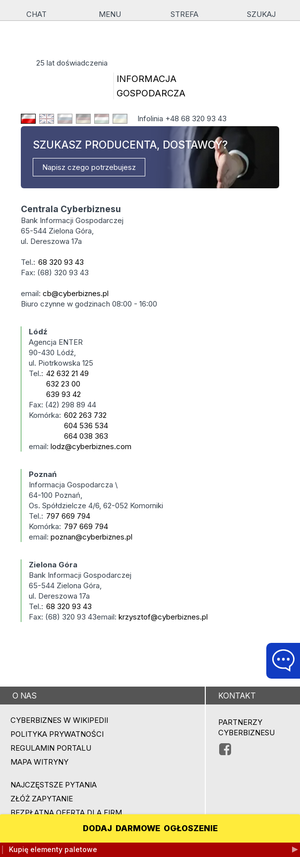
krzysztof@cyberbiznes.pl (163, 617)
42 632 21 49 (67, 373)
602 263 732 (85, 415)
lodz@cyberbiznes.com (91, 446)
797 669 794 (68, 516)
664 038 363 (86, 436)
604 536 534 (86, 425)
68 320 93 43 (61, 262)
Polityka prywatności (57, 734)
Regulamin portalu (50, 748)
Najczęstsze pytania (53, 784)
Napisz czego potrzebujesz (89, 167)
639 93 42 (63, 394)
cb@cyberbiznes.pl (76, 293)
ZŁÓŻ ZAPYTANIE (41, 798)
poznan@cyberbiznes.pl (91, 537)
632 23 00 (63, 384)
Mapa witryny (39, 762)
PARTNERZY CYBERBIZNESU (246, 727)
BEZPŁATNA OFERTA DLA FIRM (66, 812)
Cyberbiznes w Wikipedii (59, 720)
